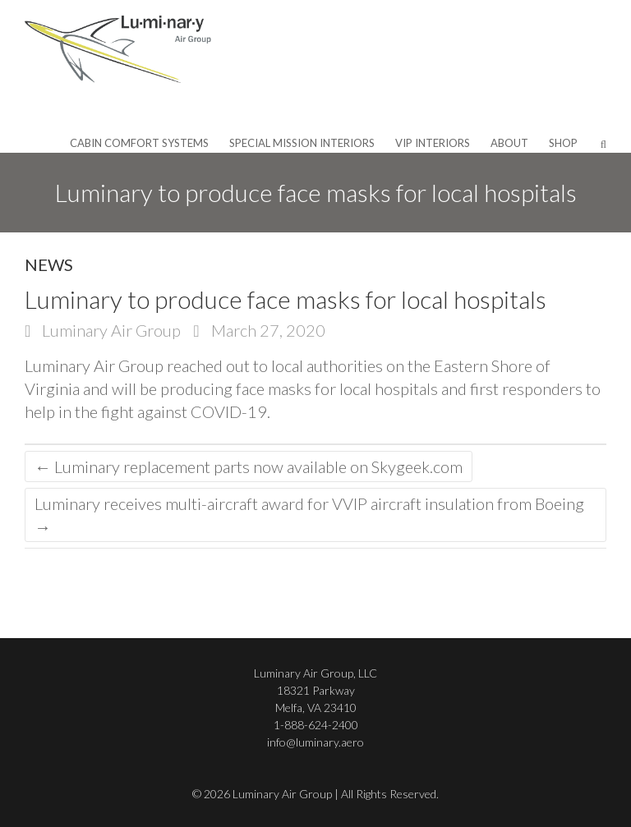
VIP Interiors (432, 142)
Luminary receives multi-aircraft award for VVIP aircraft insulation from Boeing (309, 515)
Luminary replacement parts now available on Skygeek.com (249, 466)
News (49, 264)
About (509, 142)
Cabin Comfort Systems (139, 142)
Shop (563, 142)
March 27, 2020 (266, 330)
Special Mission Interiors (302, 142)
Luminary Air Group (110, 330)
